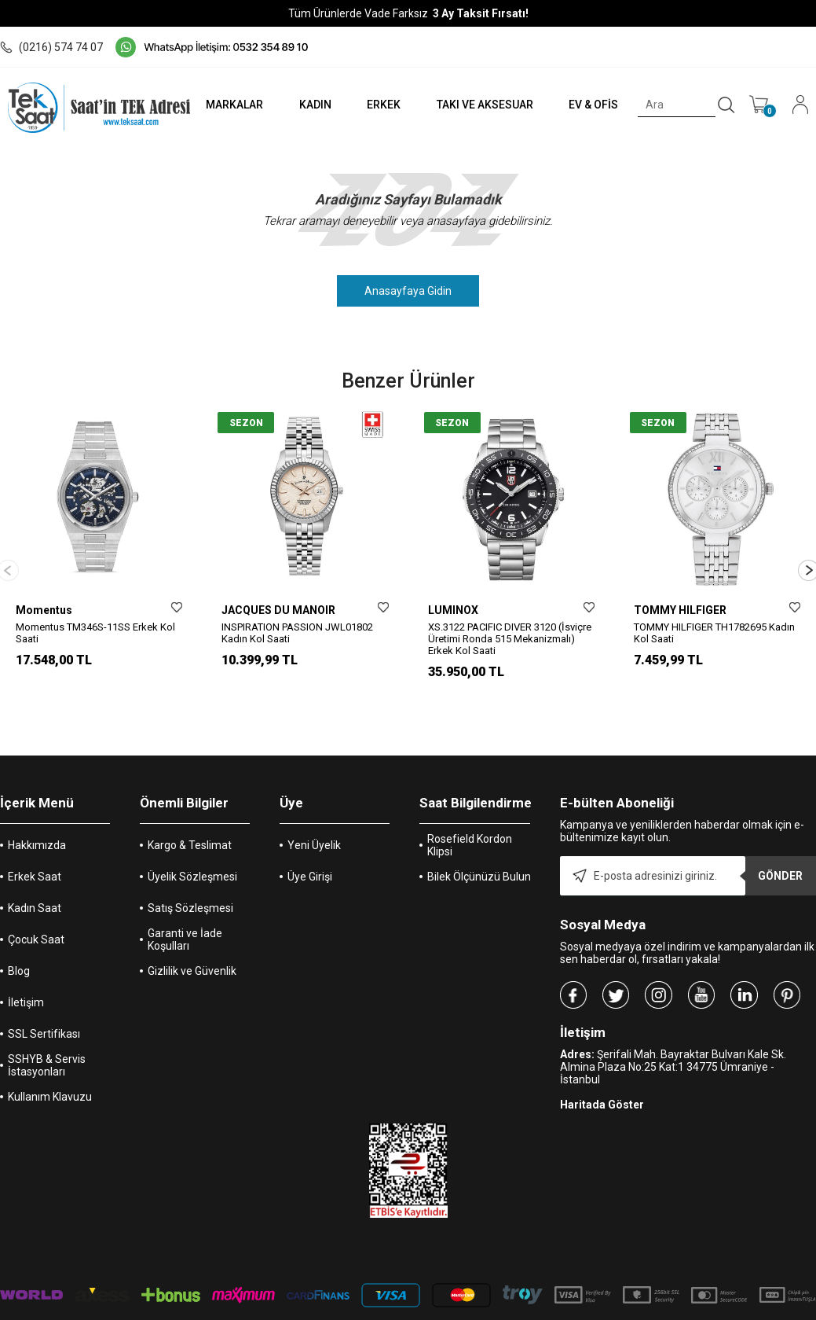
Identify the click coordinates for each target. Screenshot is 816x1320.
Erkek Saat (34, 839)
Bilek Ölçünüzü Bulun (479, 839)
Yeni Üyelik (314, 808)
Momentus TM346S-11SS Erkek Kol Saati (95, 633)
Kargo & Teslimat (190, 808)
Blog (19, 934)
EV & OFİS (591, 104)
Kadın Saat (34, 871)
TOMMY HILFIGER (680, 610)
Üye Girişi (309, 839)
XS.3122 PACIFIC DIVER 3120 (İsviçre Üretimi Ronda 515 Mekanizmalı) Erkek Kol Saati (509, 638)
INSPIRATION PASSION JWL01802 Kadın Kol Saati (297, 633)
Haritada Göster (602, 1067)
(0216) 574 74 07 (51, 47)
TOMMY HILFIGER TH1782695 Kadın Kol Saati (714, 633)
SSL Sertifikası (44, 997)
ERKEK (377, 104)
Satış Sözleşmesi (190, 871)
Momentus (44, 610)
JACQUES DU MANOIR (278, 610)
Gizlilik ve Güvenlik (192, 934)
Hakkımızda (37, 808)
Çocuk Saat (36, 902)
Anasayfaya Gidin (408, 291)
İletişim (26, 965)
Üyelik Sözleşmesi (192, 839)
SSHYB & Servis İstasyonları (47, 1028)
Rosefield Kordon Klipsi (469, 808)
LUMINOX (453, 610)
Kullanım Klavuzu (50, 1059)
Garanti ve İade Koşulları (185, 902)
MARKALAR (225, 104)
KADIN (307, 104)
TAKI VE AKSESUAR (480, 104)
